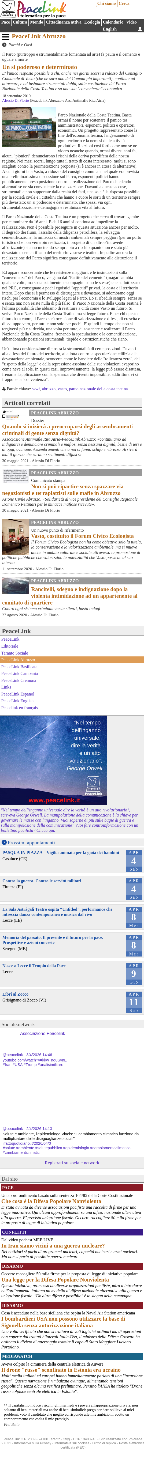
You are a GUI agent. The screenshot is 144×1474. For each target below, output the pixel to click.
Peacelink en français (19, 707)
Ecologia (92, 22)
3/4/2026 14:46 (39, 1055)
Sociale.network (18, 1024)
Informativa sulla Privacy (32, 1443)
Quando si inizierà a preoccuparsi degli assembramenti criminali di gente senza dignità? (67, 429)
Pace (5, 22)
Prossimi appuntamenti (31, 842)
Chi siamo (106, 3)
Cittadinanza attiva (64, 22)
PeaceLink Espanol (17, 694)
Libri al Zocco (15, 994)
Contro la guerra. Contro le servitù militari (41, 881)
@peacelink (13, 1055)
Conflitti (14, 1232)
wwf (36, 389)
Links (6, 687)
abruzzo (49, 389)
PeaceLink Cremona (18, 680)
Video (131, 22)
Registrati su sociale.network (72, 1162)
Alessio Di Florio (15, 100)
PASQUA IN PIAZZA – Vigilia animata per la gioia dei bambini (60, 852)
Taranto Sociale (14, 653)
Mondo (36, 22)
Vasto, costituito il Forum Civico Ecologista (82, 536)
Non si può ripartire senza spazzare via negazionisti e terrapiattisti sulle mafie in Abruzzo (63, 489)
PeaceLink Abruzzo (39, 36)
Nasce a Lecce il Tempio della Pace (34, 965)
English (110, 29)
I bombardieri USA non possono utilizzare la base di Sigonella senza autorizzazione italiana (63, 1322)
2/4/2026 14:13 (39, 1129)
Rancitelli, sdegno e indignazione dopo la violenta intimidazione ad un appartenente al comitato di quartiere (70, 596)
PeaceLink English (17, 700)
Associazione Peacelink (42, 1033)
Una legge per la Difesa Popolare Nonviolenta (55, 1279)
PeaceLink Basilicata (19, 666)
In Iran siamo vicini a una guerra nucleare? (53, 1245)
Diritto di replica (104, 1443)
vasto (62, 389)
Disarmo (12, 1266)
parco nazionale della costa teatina (98, 389)
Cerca (124, 3)
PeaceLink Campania (19, 673)
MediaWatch (17, 1356)
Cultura (20, 22)
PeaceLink (16, 631)
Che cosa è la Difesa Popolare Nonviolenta (51, 1201)
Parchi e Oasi (20, 45)
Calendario (113, 22)
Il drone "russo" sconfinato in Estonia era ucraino (61, 1370)
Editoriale (9, 646)
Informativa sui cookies (71, 1443)
